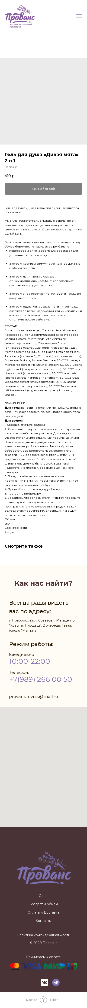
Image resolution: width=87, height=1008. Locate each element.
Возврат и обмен (43, 904)
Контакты (44, 921)
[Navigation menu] (79, 16)
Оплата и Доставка (43, 912)
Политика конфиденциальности (43, 935)
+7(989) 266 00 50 (40, 679)
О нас (43, 896)
